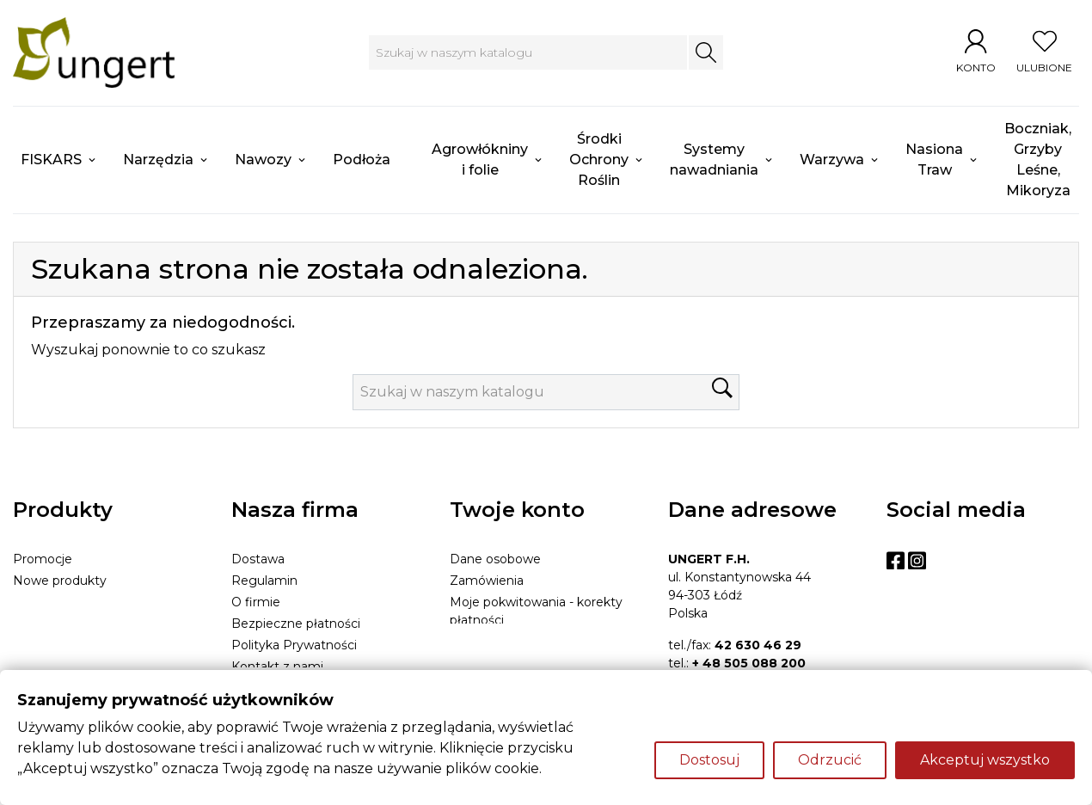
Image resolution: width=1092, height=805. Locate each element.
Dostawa (258, 559)
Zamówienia (487, 580)
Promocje (42, 559)
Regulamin (264, 580)
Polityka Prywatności (294, 645)
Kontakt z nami (277, 666)
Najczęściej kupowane (79, 602)
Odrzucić (830, 760)
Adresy (470, 641)
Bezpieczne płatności (295, 623)
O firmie (255, 602)
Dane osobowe (495, 559)
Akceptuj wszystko (985, 760)
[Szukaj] (527, 52)
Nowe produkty (60, 580)
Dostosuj (709, 760)
